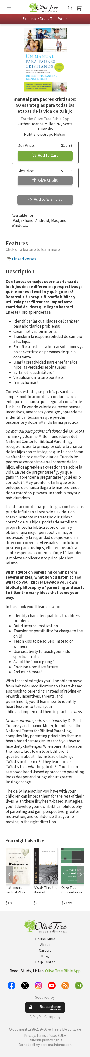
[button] (70, 8)
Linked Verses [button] (24, 259)
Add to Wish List (45, 199)
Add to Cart (45, 156)
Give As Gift (45, 180)
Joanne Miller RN (46, 124)
